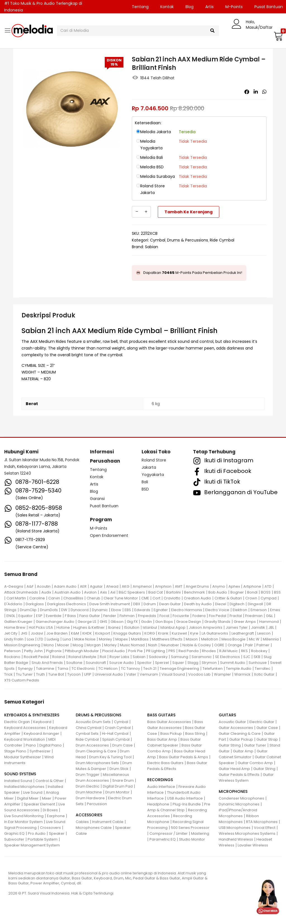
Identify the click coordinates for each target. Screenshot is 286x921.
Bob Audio (217, 592)
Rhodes (209, 651)
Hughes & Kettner (89, 627)
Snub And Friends (47, 662)
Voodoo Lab (199, 674)
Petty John (33, 651)
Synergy (25, 668)
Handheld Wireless (236, 839)
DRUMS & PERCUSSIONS (98, 715)
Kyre (194, 633)
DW (64, 610)
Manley (105, 639)
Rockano (12, 656)
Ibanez (114, 627)
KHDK (87, 633)
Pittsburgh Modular (82, 651)
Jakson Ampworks (205, 627)
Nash (152, 645)
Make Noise (85, 639)
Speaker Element (39, 804)
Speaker (57, 833)
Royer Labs (119, 656)
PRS (171, 651)
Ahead (112, 586)
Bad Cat (155, 592)
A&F (30, 586)
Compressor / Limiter (168, 833)
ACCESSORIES (89, 815)
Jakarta (149, 467)
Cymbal (157, 240)
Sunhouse (258, 662)
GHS (103, 621)
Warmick (242, 674)
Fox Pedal (217, 615)
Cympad (269, 598)
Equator (25, 615)
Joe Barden (57, 633)
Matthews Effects (167, 639)
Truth (40, 674)
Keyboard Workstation (24, 739)
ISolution (131, 627)
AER (83, 586)
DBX (136, 604)
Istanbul (150, 627)
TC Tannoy (130, 668)
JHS (24, 633)
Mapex (121, 639)
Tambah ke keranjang (189, 212)
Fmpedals (147, 615)
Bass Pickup (171, 733)
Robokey (259, 651)
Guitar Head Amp (234, 768)
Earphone (56, 816)
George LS (87, 621)
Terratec (262, 668)
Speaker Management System (32, 845)
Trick (8, 674)
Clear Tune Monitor (121, 598)
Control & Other (49, 780)
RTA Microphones (262, 821)
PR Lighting (155, 651)
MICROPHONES (233, 791)
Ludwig (53, 639)
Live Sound (32, 792)
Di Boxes (50, 810)
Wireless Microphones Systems (247, 833)
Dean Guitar (170, 604)
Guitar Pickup (241, 739)
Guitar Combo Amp (255, 762)
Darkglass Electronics (66, 604)
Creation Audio (197, 598)
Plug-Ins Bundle (187, 804)
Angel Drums (197, 586)
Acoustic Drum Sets (93, 721)
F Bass (70, 615)
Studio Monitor (192, 839)
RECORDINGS (160, 780)
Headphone (158, 804)
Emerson (259, 610)
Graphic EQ (14, 833)
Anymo (218, 586)
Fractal (236, 615)
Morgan (94, 645)
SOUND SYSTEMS (20, 774)
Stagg (192, 662)
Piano (31, 745)
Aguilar (96, 586)
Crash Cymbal (118, 727)
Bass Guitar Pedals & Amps (183, 757)
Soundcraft (96, 662)
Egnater (161, 610)
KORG (149, 633)
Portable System (43, 839)
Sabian (151, 247)
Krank (163, 633)
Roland (58, 656)
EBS (128, 610)
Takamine (45, 668)
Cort (156, 598)
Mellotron (209, 639)
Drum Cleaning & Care (96, 751)
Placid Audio (113, 651)
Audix (46, 592)
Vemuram (149, 674)
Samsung (179, 656)
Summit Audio (232, 662)
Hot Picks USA (41, 627)
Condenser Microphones (241, 798)
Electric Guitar (261, 721)
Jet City (10, 633)
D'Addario (13, 604)
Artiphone (252, 586)
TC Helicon (108, 668)
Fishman (127, 615)
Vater (131, 674)
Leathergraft (243, 633)
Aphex (234, 586)
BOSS (266, 592)
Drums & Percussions (187, 240)
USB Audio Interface (185, 798)
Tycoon (74, 674)
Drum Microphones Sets (97, 762)
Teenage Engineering (179, 668)
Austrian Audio (67, 592)
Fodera (199, 615)
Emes (275, 610)
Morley (110, 645)
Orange (235, 645)
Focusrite (181, 615)
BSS (277, 592)
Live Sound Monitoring (24, 816)
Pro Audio (37, 833)
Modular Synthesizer (22, 757)
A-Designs (13, 586)
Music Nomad (132, 645)
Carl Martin (16, 598)
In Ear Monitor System (23, 821)
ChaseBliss (73, 598)
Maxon (192, 639)
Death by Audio (198, 604)
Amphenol (142, 586)
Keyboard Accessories (25, 727)
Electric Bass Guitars (165, 762)
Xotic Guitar (264, 674)
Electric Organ (17, 721)
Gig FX (132, 621)
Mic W (254, 639)
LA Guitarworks (215, 633)
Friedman (254, 615)
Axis (103, 592)
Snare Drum (123, 780)
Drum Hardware (90, 798)
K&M (75, 633)
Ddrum (150, 604)
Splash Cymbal (116, 739)
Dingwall (255, 604)
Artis (209, 6)
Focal (164, 615)
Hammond (269, 621)
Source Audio (121, 662)
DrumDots (49, 610)
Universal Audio (109, 674)
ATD (267, 586)
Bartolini (173, 592)
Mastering (200, 833)
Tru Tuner (24, 674)
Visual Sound (173, 674)
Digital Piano (50, 745)
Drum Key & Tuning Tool (110, 757)
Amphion (163, 586)
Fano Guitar (89, 615)
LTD (40, 639)
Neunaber (170, 645)
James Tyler (237, 627)
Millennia (271, 639)
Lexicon (264, 633)
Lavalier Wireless (253, 845)
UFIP (87, 674)
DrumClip (28, 610)
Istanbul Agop (172, 627)
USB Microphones (235, 827)
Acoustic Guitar (232, 721)
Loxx (30, 639)
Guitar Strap (267, 739)
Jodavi (37, 633)
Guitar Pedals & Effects (239, 774)
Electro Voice (217, 610)
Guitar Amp (243, 751)
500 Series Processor (190, 827)
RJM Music (228, 651)
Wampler (222, 674)
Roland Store (154, 460)
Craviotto (172, 598)
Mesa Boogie (233, 639)
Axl (112, 592)
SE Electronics (227, 656)
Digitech (237, 604)
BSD (145, 489)
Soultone (74, 662)
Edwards (142, 610)
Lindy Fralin (13, 639)
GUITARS (227, 715)
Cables (82, 821)
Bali (145, 482)
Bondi (252, 592)
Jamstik (258, 627)
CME (145, 598)
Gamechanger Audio (55, 621)
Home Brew (14, 627)
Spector (144, 662)
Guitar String (230, 745)
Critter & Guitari (228, 598)
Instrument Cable (107, 821)
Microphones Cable (94, 827)
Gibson (117, 621)
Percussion (97, 804)
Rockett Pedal (36, 656)
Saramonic (202, 656)
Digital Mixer (28, 798)
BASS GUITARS (161, 715)
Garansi (97, 498)
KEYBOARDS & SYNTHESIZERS (31, 715)
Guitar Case (267, 727)
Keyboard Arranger (41, 733)
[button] (277, 36)
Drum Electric (87, 786)
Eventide (53, 615)
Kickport (102, 633)
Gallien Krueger (18, 621)
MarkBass (140, 639)
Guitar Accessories (236, 727)
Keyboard (42, 721)
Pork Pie (135, 651)
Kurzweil (179, 633)
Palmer (263, 645)
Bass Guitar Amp (162, 739)
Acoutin (44, 586)
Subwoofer (14, 839)
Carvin (54, 598)
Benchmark (194, 592)
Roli (103, 656)
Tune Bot (56, 674)
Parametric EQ (162, 839)
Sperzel (162, 662)
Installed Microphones (24, 786)
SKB (257, 656)
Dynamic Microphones (239, 804)
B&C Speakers (132, 592)
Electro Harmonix (186, 610)
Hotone (63, 627)
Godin (146, 621)
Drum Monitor (117, 792)
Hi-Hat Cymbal (115, 733)
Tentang (140, 6)
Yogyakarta (153, 474)
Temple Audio (238, 668)
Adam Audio (65, 586)
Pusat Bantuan (104, 506)
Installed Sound (18, 780)
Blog (189, 6)
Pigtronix (53, 651)
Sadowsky (158, 656)
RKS (244, 651)
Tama (63, 668)
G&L (269, 615)
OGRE (219, 645)
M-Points (234, 6)
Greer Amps (245, 621)
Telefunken (212, 668)
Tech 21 (149, 668)
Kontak (167, 6)
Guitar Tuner (255, 745)
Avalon (90, 592)
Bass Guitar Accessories (169, 721)
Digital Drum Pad (118, 786)
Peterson (12, 651)
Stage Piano (15, 751)
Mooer (63, 645)
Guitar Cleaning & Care (240, 733)
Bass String (195, 733)
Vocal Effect (264, 827)
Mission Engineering (22, 645)
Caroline (37, 598)
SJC (246, 656)
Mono (49, 645)
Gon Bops (164, 621)
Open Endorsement (109, 535)
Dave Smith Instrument (109, 604)
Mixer (46, 798)
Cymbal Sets (87, 733)
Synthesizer (40, 751)
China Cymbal (88, 727)
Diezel (220, 604)
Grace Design (188, 621)
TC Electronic (83, 668)
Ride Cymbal (222, 240)
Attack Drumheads (21, 592)
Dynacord (80, 610)
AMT (178, 586)
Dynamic (100, 610)
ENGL (10, 615)
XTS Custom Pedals (21, 680)
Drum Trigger (87, 774)
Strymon (209, 662)
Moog (78, 645)
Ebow (116, 610)
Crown (251, 598)
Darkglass (35, 604)
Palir (249, 645)
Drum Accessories (92, 745)
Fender (109, 615)
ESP (39, 615)
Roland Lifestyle (82, 656)
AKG (125, 586)
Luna (67, 639)
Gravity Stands (217, 621)
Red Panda (188, 651)
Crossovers (50, 827)
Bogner (237, 592)
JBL (271, 627)
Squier (178, 662)
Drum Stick (118, 768)
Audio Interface (161, 786)
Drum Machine (89, 792)
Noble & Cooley (196, 645)
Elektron (240, 610)
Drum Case (122, 745)
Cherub (93, 598)
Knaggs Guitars (127, 633)
